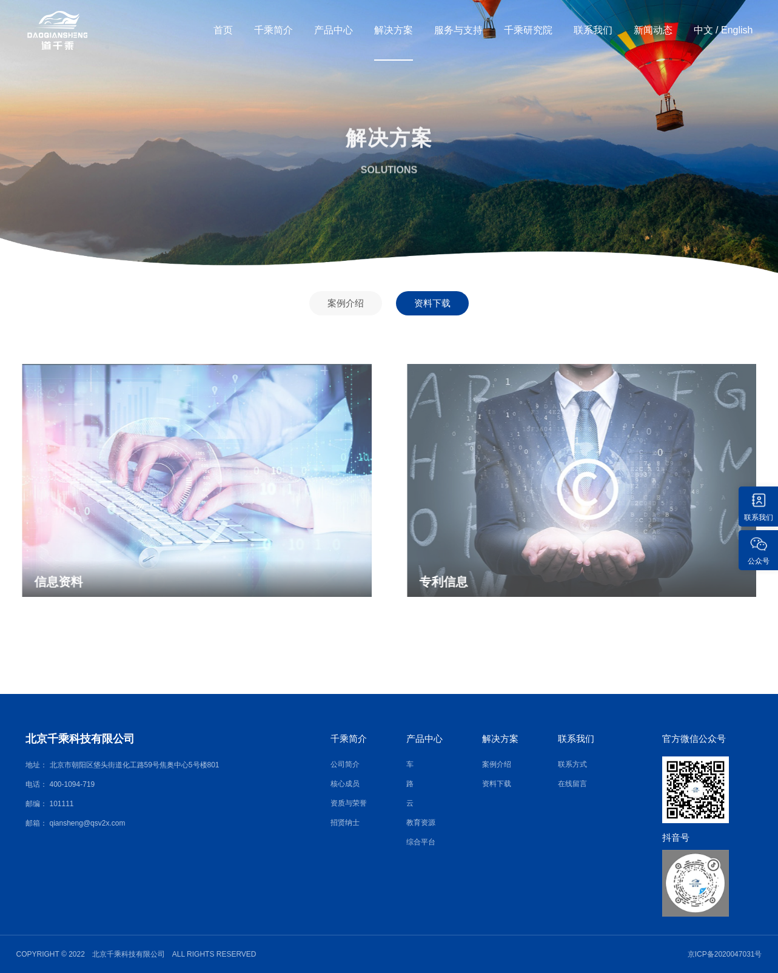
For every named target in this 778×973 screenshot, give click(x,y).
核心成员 (345, 783)
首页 (223, 30)
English (737, 30)
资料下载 (432, 303)
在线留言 (572, 783)
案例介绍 (345, 303)
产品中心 (333, 30)
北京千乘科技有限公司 (80, 739)
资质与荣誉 (348, 803)
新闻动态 (653, 30)
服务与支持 (458, 30)
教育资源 (420, 822)
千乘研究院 (528, 30)
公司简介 (345, 764)
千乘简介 (273, 30)
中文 (703, 30)
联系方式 (572, 764)
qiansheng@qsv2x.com (88, 823)
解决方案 (393, 30)
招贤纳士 (345, 822)
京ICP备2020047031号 (725, 954)
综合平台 (420, 842)
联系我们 (593, 30)
